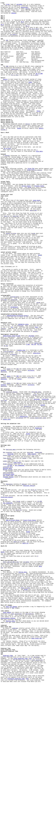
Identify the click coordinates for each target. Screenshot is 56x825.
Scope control (8, 556)
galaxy (27, 10)
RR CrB (33, 413)
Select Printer (11, 280)
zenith (42, 486)
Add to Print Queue (12, 624)
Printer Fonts (39, 223)
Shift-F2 (19, 612)
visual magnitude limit (38, 501)
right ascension (16, 736)
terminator (14, 368)
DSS (13, 729)
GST (27, 814)
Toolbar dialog (8, 572)
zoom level (36, 240)
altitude (4, 480)
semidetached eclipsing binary (17, 378)
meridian (37, 788)
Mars (36, 392)
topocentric (23, 499)
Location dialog (11, 470)
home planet (32, 544)
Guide (17, 34)
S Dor (8, 5)
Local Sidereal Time (20, 790)
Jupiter (3, 394)
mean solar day (36, 766)
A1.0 (22, 26)
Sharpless (9, 581)
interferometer (8, 422)
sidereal (15, 754)
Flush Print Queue (29, 624)
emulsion (4, 446)
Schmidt (7, 186)
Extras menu (23, 686)
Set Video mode (8, 570)
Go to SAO (39, 88)
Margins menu (7, 562)
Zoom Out (16, 259)
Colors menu (7, 546)
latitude (4, 359)
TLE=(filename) (8, 567)
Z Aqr (28, 413)
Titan (38, 133)
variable (19, 5)
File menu (39, 181)
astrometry (13, 41)
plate (8, 442)
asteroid (20, 391)
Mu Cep (39, 413)
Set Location (7, 543)
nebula (13, 15)
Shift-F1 (34, 588)
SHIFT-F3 (16, 650)
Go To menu (34, 90)
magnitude (24, 8)
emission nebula (28, 582)
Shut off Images (11, 728)
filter (19, 446)
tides (30, 98)
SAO (7, 79)
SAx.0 (27, 31)
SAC (7, 48)
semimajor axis (23, 389)
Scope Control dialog (34, 204)
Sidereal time (8, 786)
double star (21, 420)
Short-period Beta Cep (11, 674)
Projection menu (8, 569)
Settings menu (36, 470)
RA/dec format (8, 563)
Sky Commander (20, 558)
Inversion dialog (7, 596)
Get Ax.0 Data (34, 34)
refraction (19, 501)
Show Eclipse (25, 705)
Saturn (5, 95)
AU (12, 392)
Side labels (7, 735)
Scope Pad (31, 202)
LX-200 (9, 558)
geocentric (27, 487)
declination (29, 736)
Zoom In (6, 259)
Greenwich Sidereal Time (16, 814)
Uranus (35, 397)
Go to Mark (7, 178)
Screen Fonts (26, 223)
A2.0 (2, 29)
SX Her (6, 415)
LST (30, 790)
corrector (31, 444)
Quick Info (6, 503)
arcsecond (13, 425)
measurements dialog (8, 741)
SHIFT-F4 (25, 652)
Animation (38, 513)
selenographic (14, 356)
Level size (6, 553)
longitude (13, 359)
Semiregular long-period (11, 403)
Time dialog (7, 550)
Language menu (8, 560)
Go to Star (15, 90)
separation (36, 423)
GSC (17, 442)
